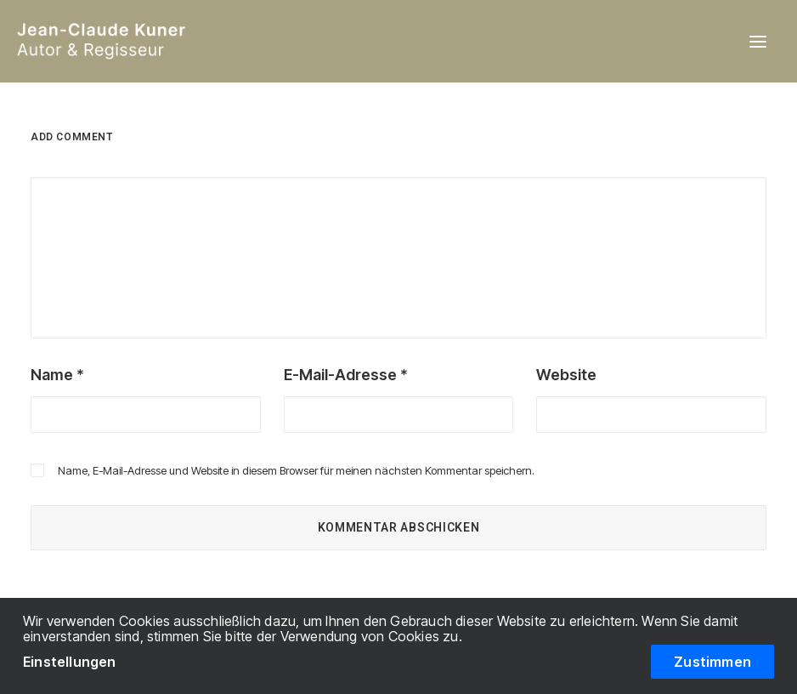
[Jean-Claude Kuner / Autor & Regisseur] (165, 41)
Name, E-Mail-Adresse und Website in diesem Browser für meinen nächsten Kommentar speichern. (296, 470)
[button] (758, 41)
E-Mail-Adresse (346, 375)
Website (566, 375)
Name (57, 375)
